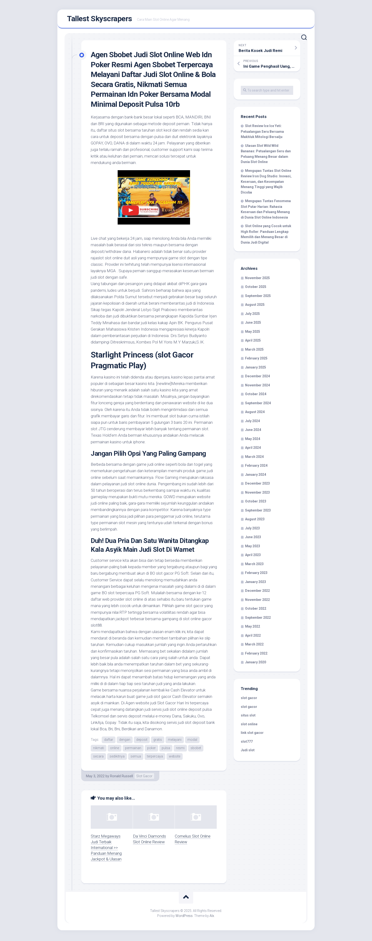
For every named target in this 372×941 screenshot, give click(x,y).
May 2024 (252, 440)
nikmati (98, 749)
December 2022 (257, 592)
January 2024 (255, 475)
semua (136, 757)
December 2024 (257, 377)
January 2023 (255, 583)
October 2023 (255, 502)
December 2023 (257, 484)
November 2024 (257, 386)
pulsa (166, 749)
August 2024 (255, 413)
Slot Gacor (144, 777)
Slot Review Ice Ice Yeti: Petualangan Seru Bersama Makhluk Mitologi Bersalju (262, 132)
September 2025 (258, 297)
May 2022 (252, 627)
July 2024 (252, 422)
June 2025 (253, 324)
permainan (133, 749)
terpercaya (155, 757)
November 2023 (257, 493)
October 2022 (255, 610)
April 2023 (253, 556)
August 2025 (255, 306)
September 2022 (258, 618)
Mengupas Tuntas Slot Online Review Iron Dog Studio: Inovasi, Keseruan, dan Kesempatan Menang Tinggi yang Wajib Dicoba (266, 182)
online (114, 749)
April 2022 (253, 636)
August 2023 (255, 520)
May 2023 (252, 547)
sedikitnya (117, 757)
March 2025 (254, 350)
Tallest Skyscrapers (99, 19)
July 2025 (252, 315)
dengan (124, 740)
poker (151, 749)
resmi (180, 749)
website (174, 757)
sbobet (196, 749)
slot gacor (249, 699)
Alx (212, 917)
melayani (174, 740)
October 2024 (255, 395)
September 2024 (258, 404)
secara (98, 757)
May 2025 (252, 332)
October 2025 (255, 288)
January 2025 (255, 368)
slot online (249, 725)
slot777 (247, 742)
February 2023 (256, 574)
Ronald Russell (121, 777)
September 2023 (258, 511)
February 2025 (256, 359)
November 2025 (257, 279)
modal (192, 740)
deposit (141, 740)
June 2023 (253, 538)
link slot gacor (252, 734)
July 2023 (252, 529)
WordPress (184, 917)
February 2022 (256, 654)
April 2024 (253, 449)
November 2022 (257, 601)
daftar (108, 740)
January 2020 (255, 663)
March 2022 (254, 645)
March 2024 (254, 458)
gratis (157, 740)
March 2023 (254, 565)
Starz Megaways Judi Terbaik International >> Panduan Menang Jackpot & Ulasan (106, 848)
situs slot (248, 716)
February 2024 (256, 467)
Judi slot (248, 751)
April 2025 (253, 341)
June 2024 (253, 431)
